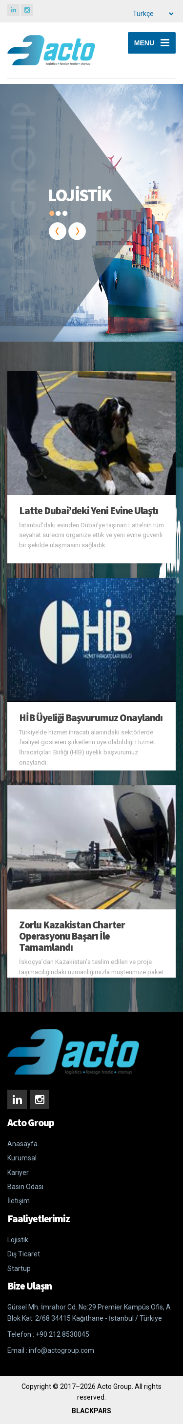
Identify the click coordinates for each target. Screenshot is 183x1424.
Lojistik (17, 1240)
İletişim (18, 1201)
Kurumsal (22, 1158)
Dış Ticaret (23, 1254)
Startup (19, 1268)
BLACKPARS (91, 1411)
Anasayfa (22, 1144)
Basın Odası (25, 1187)
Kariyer (18, 1172)
